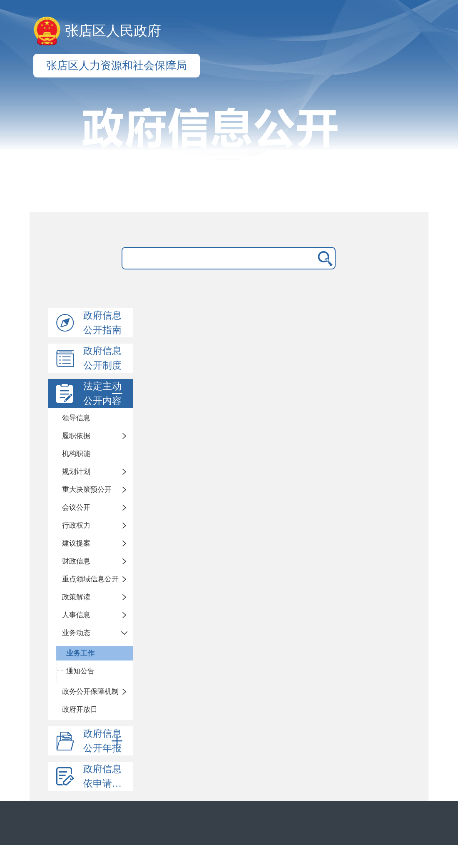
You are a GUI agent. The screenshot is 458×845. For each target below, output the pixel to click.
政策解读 (76, 597)
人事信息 (76, 615)
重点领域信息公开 (90, 579)
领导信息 (76, 418)
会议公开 (76, 507)
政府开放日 (79, 709)
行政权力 (76, 525)
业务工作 (80, 653)
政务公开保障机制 (90, 691)
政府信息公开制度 (102, 358)
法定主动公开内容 (104, 393)
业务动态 (76, 633)
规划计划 (76, 472)
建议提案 (76, 543)
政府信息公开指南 (102, 322)
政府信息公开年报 (104, 740)
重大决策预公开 (87, 490)
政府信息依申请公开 (107, 776)
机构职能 (76, 454)
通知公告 (80, 671)
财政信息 (76, 561)
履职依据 (76, 436)
